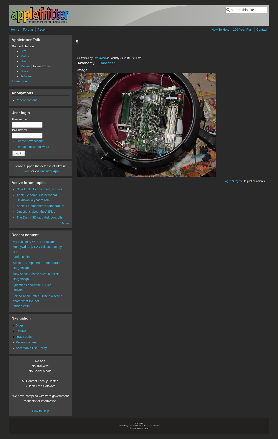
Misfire (25, 66)
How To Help (220, 29)
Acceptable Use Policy (31, 348)
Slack (24, 71)
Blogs (19, 325)
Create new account (31, 141)
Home (15, 29)
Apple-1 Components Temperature (41, 206)
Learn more (20, 81)
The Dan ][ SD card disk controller (40, 217)
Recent (42, 29)
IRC (23, 51)
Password (20, 130)
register (239, 181)
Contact (261, 29)
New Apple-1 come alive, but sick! (40, 189)
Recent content (26, 100)
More (65, 223)
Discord (26, 61)
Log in (227, 181)
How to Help (40, 411)
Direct (26, 171)
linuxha (18, 290)
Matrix (25, 56)
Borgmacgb (21, 268)
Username (20, 119)
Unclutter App (49, 171)
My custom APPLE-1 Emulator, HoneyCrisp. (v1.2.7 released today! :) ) (38, 246)
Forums (28, 29)
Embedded (107, 63)
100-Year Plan (243, 29)
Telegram (27, 76)
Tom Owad (99, 58)
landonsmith (21, 256)
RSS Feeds (24, 336)
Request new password (33, 147)
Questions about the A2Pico (36, 211)
